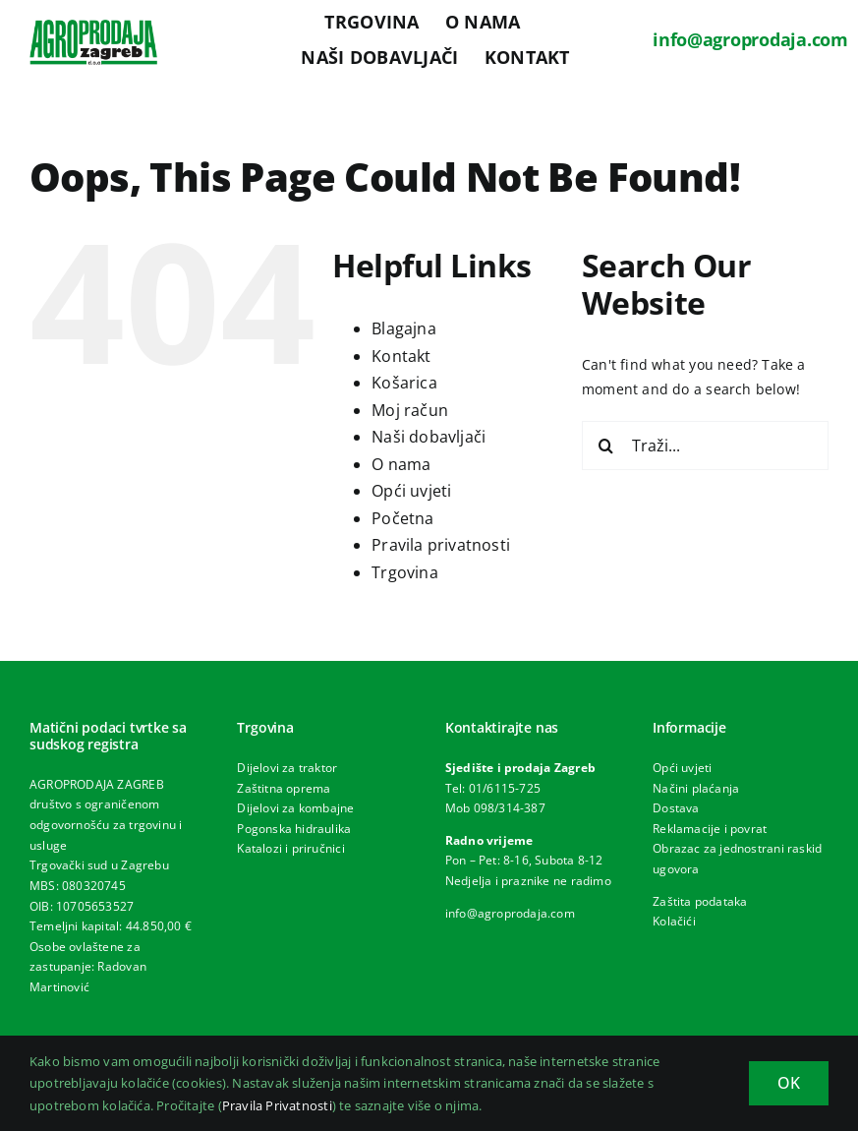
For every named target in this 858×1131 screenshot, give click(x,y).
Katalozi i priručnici (290, 848)
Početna (402, 518)
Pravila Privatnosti (277, 1105)
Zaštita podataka (700, 901)
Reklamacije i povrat (710, 828)
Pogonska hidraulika (294, 828)
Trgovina (405, 572)
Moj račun (410, 410)
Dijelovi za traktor (287, 767)
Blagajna (404, 328)
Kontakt (401, 356)
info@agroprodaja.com (750, 39)
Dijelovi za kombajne (295, 808)
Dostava (676, 808)
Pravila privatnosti (441, 545)
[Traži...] (705, 445)
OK (788, 1083)
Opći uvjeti (411, 491)
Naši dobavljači (429, 436)
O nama (401, 464)
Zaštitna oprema (283, 788)
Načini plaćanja (696, 788)
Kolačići (674, 921)
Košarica (404, 382)
